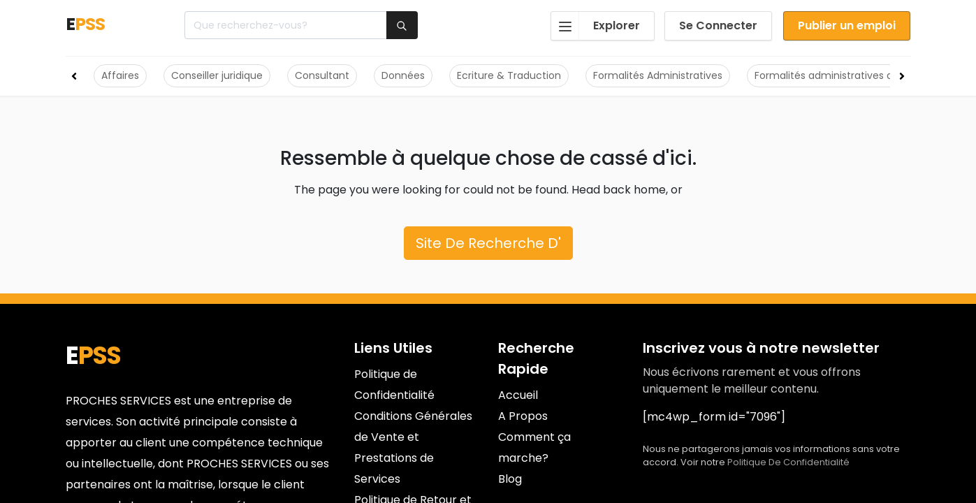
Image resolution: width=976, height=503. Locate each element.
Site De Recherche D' (488, 243)
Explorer (595, 26)
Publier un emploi (847, 25)
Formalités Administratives (657, 75)
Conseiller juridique (217, 75)
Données (403, 75)
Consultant (322, 75)
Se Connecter (718, 25)
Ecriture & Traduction (509, 75)
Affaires (120, 75)
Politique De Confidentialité (788, 462)
